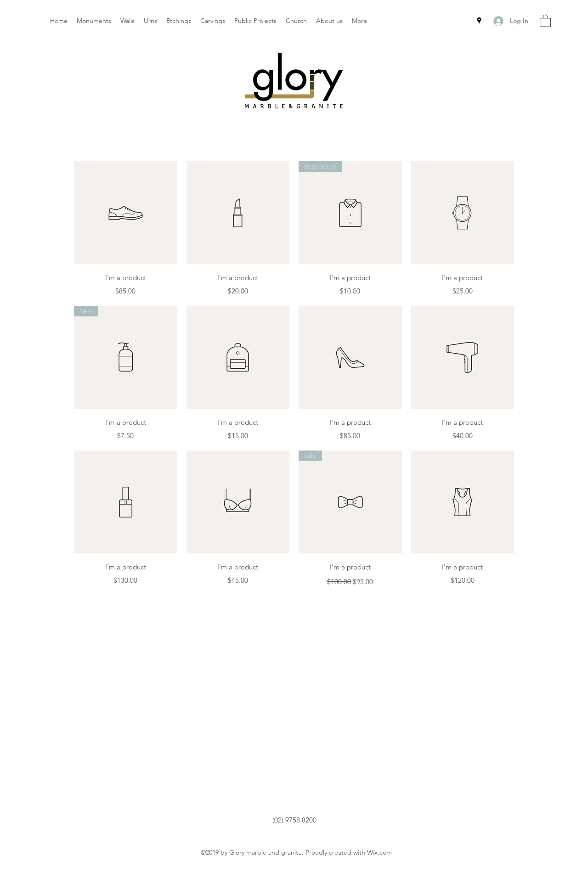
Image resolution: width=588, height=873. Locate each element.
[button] (545, 20)
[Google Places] (479, 20)
